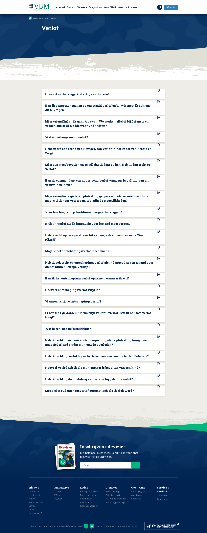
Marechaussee (36, 502)
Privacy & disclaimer (106, 526)
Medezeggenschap (115, 502)
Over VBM (110, 7)
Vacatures (136, 498)
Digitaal (58, 498)
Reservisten (86, 498)
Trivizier (58, 491)
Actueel (60, 7)
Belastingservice (114, 495)
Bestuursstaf (35, 513)
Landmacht (34, 491)
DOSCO (32, 509)
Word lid (171, 7)
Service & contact (128, 7)
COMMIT (33, 505)
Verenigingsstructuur (141, 491)
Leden (70, 7)
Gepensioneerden (89, 505)
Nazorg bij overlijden (116, 498)
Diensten (82, 7)
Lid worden (162, 495)
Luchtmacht (34, 495)
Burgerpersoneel (88, 495)
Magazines (95, 7)
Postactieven (86, 502)
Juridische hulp (113, 491)
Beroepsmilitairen (89, 491)
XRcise (57, 495)
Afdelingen (136, 495)
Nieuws (34, 487)
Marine (32, 498)
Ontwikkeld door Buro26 (127, 526)
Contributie (162, 498)
